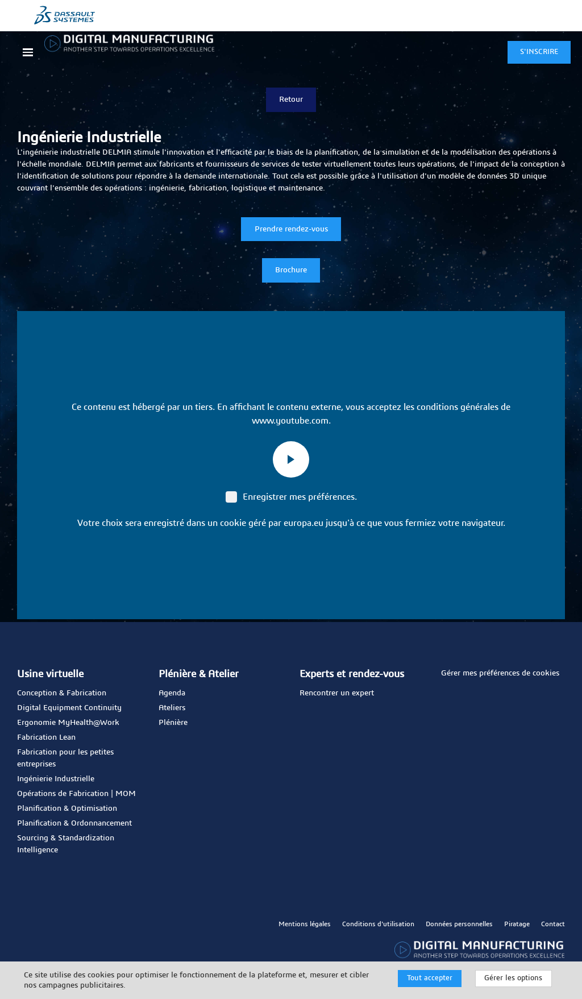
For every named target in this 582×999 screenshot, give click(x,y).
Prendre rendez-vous (291, 229)
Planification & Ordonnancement (74, 823)
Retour (291, 99)
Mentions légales (304, 924)
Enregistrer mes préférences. (291, 497)
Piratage (517, 924)
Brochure (291, 270)
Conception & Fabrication (61, 693)
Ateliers (172, 708)
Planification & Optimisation (67, 809)
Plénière (173, 723)
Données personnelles (459, 924)
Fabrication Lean (46, 737)
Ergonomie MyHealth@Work (68, 723)
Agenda (172, 693)
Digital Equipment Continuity (69, 708)
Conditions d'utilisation (378, 924)
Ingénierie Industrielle (55, 779)
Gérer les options (513, 978)
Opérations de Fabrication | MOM (76, 794)
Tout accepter (429, 978)
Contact (553, 924)
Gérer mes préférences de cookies (500, 673)
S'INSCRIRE (539, 52)
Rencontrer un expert (337, 693)
